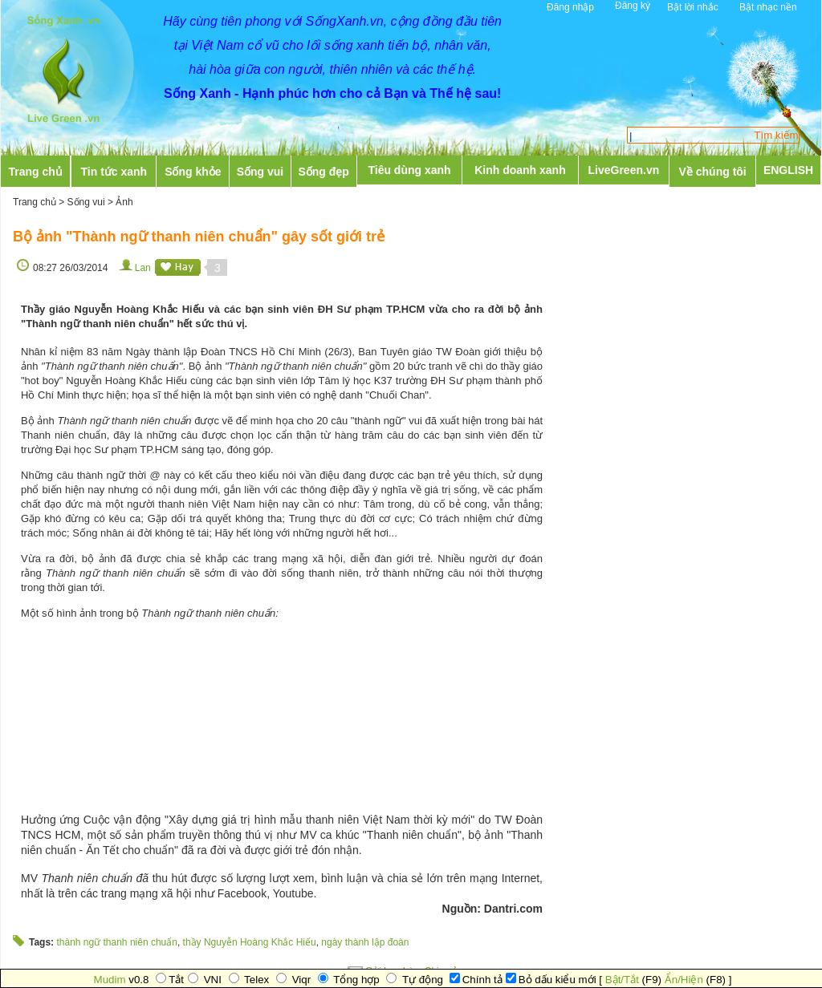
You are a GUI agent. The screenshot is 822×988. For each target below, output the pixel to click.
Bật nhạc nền (768, 7)
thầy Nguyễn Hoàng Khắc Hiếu (249, 942)
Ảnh (124, 202)
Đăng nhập (570, 7)
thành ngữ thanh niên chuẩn (116, 942)
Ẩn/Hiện (684, 980)
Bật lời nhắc (692, 7)
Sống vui (260, 171)
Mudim (110, 980)
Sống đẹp (323, 171)
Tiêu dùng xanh (409, 170)
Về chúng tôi (713, 171)
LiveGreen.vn (624, 170)
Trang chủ (35, 171)
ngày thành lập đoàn (365, 942)
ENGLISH (788, 170)
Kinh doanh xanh (520, 170)
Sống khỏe (193, 171)
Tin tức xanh (114, 171)
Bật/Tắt (622, 980)
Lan (143, 267)
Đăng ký (632, 5)
